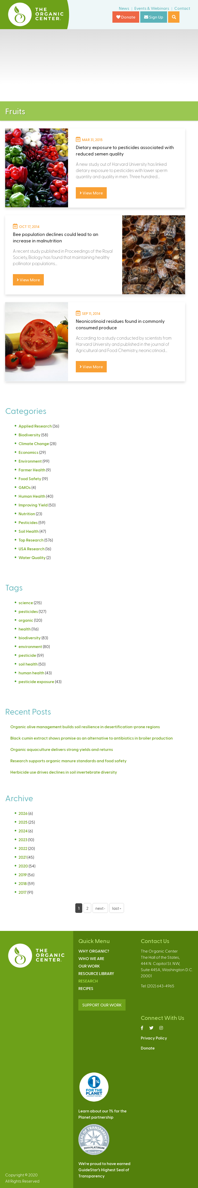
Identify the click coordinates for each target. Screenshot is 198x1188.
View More (91, 192)
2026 (23, 813)
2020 (23, 865)
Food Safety (30, 478)
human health (31, 672)
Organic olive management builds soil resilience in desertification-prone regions (85, 726)
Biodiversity (29, 434)
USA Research (32, 548)
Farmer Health (32, 469)
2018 (23, 883)
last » (116, 908)
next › (100, 908)
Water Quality (32, 557)
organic (26, 620)
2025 (23, 822)
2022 (23, 848)
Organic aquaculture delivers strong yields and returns (61, 749)
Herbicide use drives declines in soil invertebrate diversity (64, 771)
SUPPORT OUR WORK (102, 1004)
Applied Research (35, 425)
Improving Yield (33, 504)
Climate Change (34, 443)
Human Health (32, 496)
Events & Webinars (151, 8)
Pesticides (28, 522)
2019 (23, 874)
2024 (23, 830)
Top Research (31, 539)
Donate (125, 16)
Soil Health (29, 531)
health (25, 628)
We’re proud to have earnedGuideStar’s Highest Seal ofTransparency (104, 1169)
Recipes (85, 988)
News (124, 8)
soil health (28, 663)
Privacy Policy (154, 1037)
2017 (23, 892)
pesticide (27, 655)
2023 (23, 839)
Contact (182, 8)
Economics (28, 452)
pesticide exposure (36, 681)
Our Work (89, 965)
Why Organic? (93, 950)
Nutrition (27, 513)
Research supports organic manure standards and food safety (68, 760)
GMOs (25, 487)
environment (30, 646)
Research (88, 980)
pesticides (28, 611)
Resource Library (96, 973)
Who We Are (91, 958)
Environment (30, 460)
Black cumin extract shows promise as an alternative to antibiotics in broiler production (91, 737)
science (26, 602)
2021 (23, 857)
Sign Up (153, 16)
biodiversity (30, 637)
